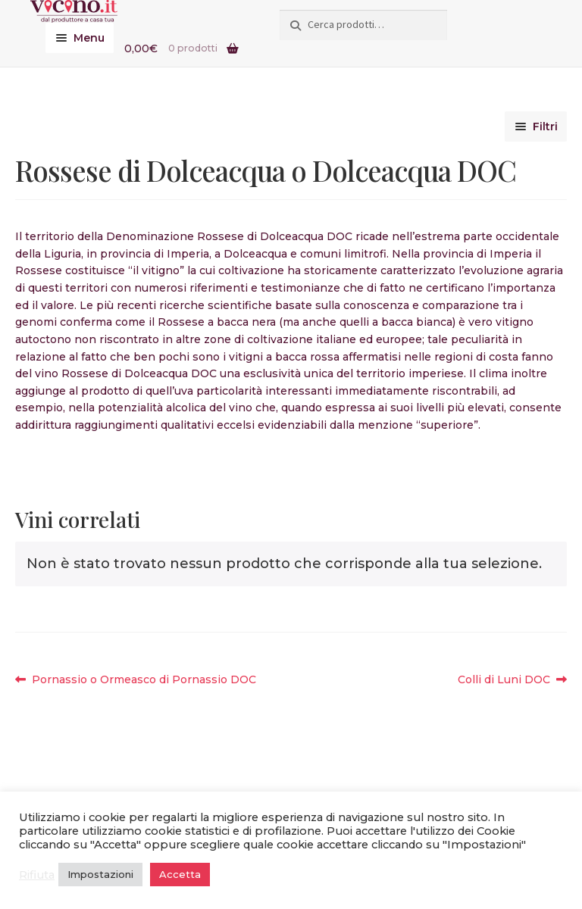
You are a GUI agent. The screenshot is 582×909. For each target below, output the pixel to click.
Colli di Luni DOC (504, 680)
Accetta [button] (180, 874)
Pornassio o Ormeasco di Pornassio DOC (143, 680)
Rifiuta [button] (37, 875)
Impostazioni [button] (100, 874)
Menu (89, 38)
